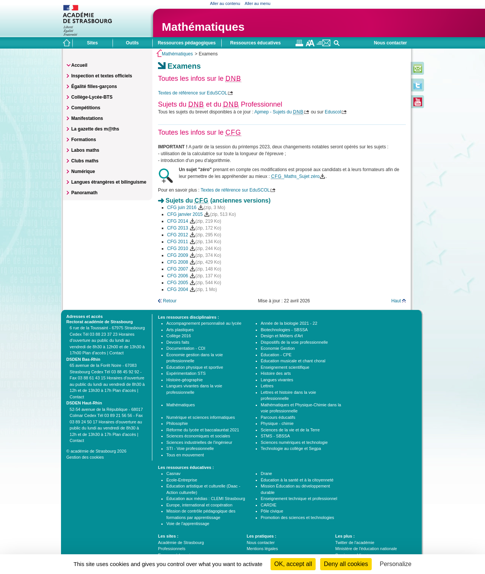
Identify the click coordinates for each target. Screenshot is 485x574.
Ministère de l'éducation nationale (366, 548)
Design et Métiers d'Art (282, 335)
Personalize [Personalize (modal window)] (395, 564)
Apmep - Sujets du (279, 112)
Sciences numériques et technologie (294, 442)
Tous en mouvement (185, 455)
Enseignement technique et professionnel (299, 498)
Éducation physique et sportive (194, 367)
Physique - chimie (277, 423)
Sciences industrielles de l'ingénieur (199, 442)
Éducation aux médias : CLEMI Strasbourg (205, 498)
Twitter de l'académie (354, 542)
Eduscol (333, 112)
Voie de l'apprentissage (187, 523)
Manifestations (87, 118)
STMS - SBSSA (275, 436)
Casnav (173, 473)
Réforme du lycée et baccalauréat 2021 (202, 430)
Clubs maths (85, 161)
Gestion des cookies (85, 457)
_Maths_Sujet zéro (295, 176)
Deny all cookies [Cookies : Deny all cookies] (346, 564)
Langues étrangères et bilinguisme (108, 182)
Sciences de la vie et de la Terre (290, 430)
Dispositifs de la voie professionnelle (294, 342)
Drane (266, 473)
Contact (116, 353)
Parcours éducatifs (278, 417)
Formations (83, 139)
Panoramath (84, 192)
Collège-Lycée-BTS (92, 97)
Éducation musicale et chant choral (293, 361)
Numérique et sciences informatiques (200, 417)
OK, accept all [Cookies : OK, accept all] (293, 564)
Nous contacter (390, 43)
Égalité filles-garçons (94, 86)
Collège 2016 (178, 335)
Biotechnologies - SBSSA (284, 329)
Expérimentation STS (186, 373)
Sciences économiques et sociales (198, 436)
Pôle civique (272, 511)
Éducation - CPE (276, 354)
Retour (170, 301)
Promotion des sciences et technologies (297, 517)
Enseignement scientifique (285, 367)
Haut (396, 301)
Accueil (79, 65)
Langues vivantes (277, 379)
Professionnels (171, 548)
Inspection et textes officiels (101, 76)
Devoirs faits (177, 342)
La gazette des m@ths (95, 129)
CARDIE (269, 505)
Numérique (83, 171)
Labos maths (85, 150)
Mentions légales (262, 548)
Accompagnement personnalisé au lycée (203, 323)
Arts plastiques (180, 329)
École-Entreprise (181, 480)
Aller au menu (258, 3)
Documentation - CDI (185, 348)
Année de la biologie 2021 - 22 (289, 323)
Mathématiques (203, 26)
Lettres (267, 386)
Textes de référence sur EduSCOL (192, 93)
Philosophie (177, 423)
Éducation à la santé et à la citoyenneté (297, 480)
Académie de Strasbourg (181, 542)
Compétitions (85, 107)
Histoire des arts (276, 373)
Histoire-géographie (184, 379)
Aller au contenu (225, 3)
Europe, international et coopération (199, 505)
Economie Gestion (278, 348)
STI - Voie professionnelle (190, 448)
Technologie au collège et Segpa (291, 448)
